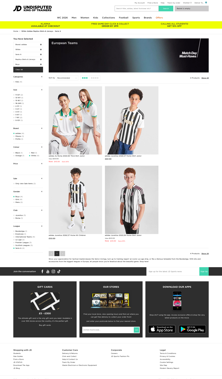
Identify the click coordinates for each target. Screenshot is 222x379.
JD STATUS (17, 357)
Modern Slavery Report (169, 363)
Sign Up (204, 266)
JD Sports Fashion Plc (120, 351)
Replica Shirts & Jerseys (28, 59)
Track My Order (68, 357)
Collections (108, 17)
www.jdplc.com (46, 374)
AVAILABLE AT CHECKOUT (45, 25)
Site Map (163, 360)
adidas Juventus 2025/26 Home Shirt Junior (67, 230)
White (28, 49)
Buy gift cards (45, 320)
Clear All (19, 70)
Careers (114, 348)
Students (17, 348)
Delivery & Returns (70, 348)
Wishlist (186, 3)
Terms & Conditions (168, 348)
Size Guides (18, 351)
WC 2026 (62, 17)
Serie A (28, 54)
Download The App (21, 360)
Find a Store (153, 3)
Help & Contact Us (70, 354)
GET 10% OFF (174, 25)
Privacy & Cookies (167, 351)
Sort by (52, 78)
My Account (140, 3)
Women (84, 17)
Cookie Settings (166, 357)
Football (123, 17)
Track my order (173, 3)
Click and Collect (69, 351)
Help (163, 3)
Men (74, 17)
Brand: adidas (28, 44)
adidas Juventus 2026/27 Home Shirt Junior (121, 153)
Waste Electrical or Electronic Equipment (79, 360)
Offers (159, 17)
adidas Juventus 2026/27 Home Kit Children (175, 153)
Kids (95, 17)
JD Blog (16, 363)
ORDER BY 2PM (110, 25)
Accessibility (165, 354)
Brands (148, 17)
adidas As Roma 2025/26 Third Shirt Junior (67, 153)
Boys (28, 64)
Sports (136, 17)
